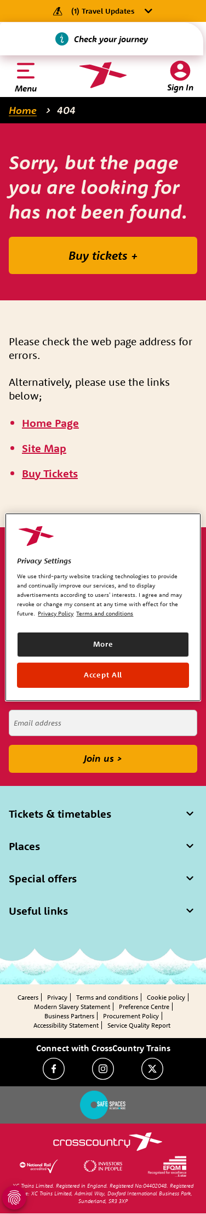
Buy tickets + (103, 255)
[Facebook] (53, 1068)
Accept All (103, 675)
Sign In (180, 87)
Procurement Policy (131, 1016)
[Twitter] (152, 1068)
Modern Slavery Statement (72, 1006)
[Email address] (103, 723)
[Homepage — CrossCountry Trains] (103, 75)
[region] (103, 606)
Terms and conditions (107, 997)
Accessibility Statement (66, 1025)
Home (23, 110)
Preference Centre (144, 1006)
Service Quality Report (138, 1025)
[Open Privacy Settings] (14, 1197)
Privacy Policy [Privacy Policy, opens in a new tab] (55, 613)
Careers (28, 997)
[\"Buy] (50, 473)
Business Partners (69, 1016)
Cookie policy (166, 997)
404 (66, 110)
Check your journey (111, 38)
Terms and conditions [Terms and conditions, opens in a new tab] (104, 613)
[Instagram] (103, 1068)
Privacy (57, 997)
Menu (26, 88)
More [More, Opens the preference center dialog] (103, 644)
